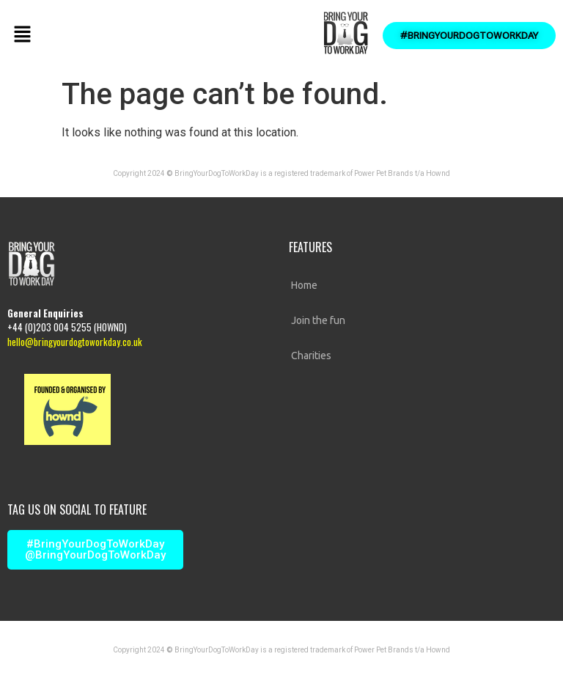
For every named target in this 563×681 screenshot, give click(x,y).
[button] (22, 35)
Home (304, 285)
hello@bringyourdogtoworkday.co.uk (74, 341)
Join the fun (318, 320)
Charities (311, 355)
